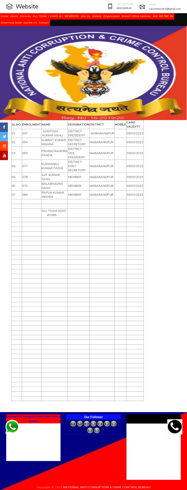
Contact (44, 22)
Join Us (85, 16)
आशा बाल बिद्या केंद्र (163, 16)
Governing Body (11, 22)
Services (25, 16)
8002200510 (124, 8)
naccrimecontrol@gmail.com (165, 9)
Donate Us (30, 22)
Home (4, 16)
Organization (111, 16)
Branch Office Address (136, 16)
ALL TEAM (40, 16)
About (14, 16)
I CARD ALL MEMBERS (63, 16)
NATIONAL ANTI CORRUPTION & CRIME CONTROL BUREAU (106, 487)
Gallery (96, 16)
